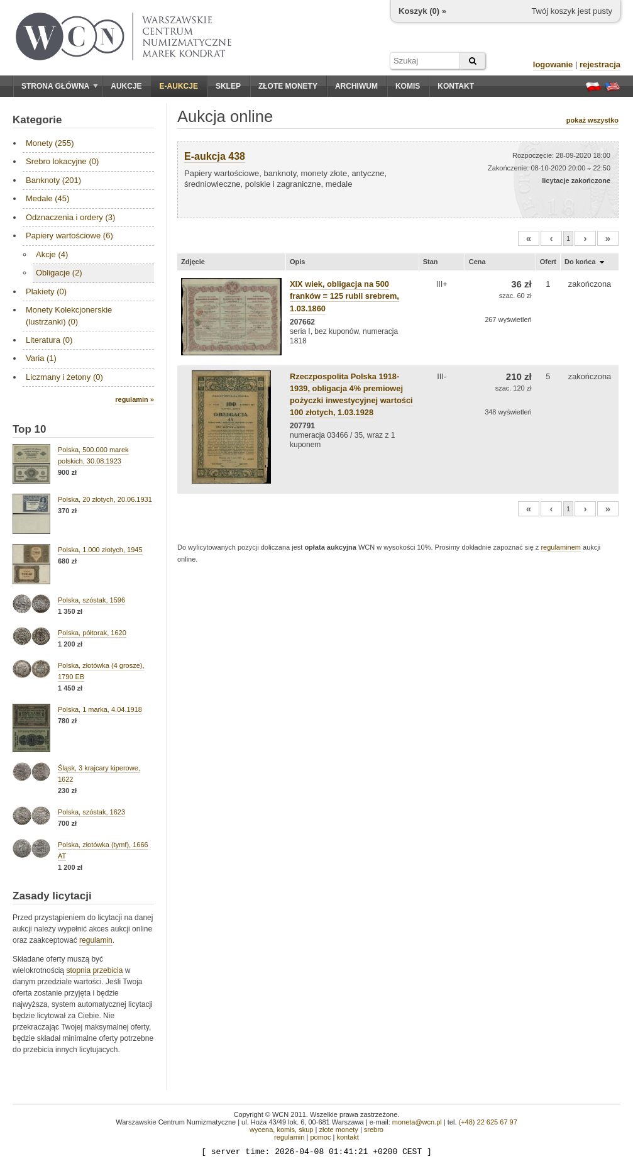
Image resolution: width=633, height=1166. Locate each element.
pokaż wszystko (592, 120)
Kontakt (456, 86)
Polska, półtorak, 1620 (92, 632)
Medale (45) (47, 198)
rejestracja (600, 64)
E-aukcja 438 (214, 156)
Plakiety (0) (46, 291)
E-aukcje (179, 86)
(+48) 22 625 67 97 (488, 1122)
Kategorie (37, 120)
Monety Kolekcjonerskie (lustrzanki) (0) (69, 315)
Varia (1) (41, 358)
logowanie (553, 64)
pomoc (320, 1137)
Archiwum (356, 86)
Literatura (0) (49, 340)
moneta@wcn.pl (417, 1122)
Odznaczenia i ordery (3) (70, 217)
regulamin (96, 940)
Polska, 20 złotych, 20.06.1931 (105, 499)
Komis (407, 86)
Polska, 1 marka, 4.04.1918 (100, 709)
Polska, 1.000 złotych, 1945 (100, 549)
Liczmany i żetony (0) (64, 377)
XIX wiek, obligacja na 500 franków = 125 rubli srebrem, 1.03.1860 (344, 296)
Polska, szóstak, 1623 (91, 812)
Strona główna (59, 86)
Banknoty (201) (53, 180)
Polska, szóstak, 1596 (91, 600)
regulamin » (134, 399)
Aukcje (126, 86)
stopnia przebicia (94, 970)
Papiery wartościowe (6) (69, 235)
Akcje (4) (52, 254)
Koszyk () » (422, 11)
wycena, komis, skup (281, 1129)
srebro (373, 1129)
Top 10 (30, 429)
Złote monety (287, 86)
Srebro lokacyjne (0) (62, 161)
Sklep (228, 86)
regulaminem (561, 547)
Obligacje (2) (59, 272)
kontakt (347, 1137)
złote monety (338, 1129)
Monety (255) (50, 143)
